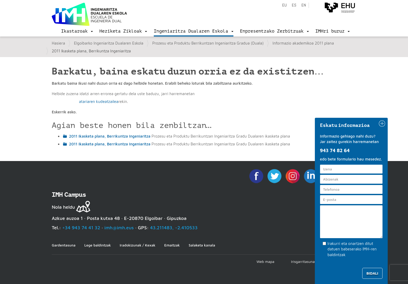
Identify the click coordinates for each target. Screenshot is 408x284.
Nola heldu (63, 207)
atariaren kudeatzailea (98, 101)
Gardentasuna (63, 245)
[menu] (77, 31)
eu (284, 5)
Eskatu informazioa (345, 125)
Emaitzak (172, 245)
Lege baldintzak (97, 245)
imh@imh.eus (119, 227)
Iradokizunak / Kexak (137, 245)
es (294, 5)
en (303, 5)
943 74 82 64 (335, 150)
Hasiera (58, 43)
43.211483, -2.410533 (174, 227)
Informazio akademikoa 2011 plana (303, 43)
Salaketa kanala (202, 245)
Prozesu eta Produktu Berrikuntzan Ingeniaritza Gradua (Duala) (208, 43)
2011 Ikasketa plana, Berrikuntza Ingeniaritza (109, 136)
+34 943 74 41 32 (81, 227)
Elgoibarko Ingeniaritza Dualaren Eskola (108, 43)
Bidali (372, 273)
